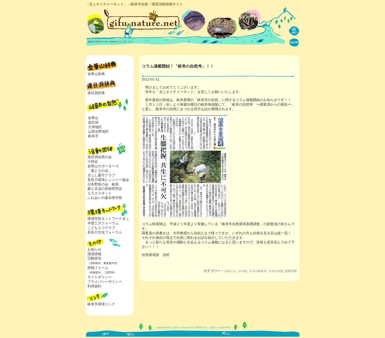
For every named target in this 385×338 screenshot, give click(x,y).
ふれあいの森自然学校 (104, 198)
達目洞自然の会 (99, 157)
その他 (242, 271)
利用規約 (94, 286)
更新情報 (291, 271)
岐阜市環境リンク (101, 304)
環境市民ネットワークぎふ (108, 219)
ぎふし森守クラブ (101, 175)
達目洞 (93, 122)
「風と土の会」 (99, 171)
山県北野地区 (98, 131)
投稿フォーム (101, 270)
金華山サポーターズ (103, 166)
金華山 (93, 118)
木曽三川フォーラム (103, 223)
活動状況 (103, 260)
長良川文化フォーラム (104, 232)
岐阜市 (93, 136)
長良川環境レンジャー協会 (108, 180)
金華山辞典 (96, 74)
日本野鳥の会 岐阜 (103, 184)
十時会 (92, 161)
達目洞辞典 (96, 93)
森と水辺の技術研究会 (104, 189)
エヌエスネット (99, 193)
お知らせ (94, 249)
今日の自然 (275, 271)
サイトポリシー (99, 277)
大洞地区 (95, 127)
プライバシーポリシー (104, 282)
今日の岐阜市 (258, 271)
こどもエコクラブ (101, 228)
